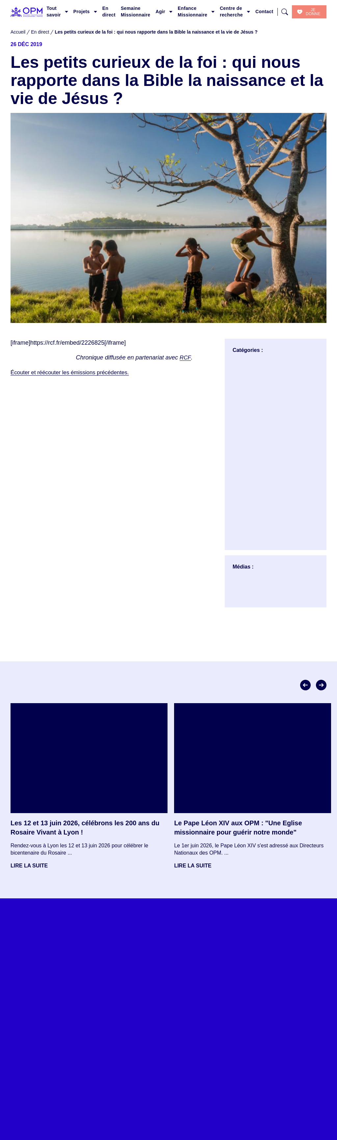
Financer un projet (192, 1136)
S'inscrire (41, 1043)
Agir (160, 11)
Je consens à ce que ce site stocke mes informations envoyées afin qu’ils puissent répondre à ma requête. (103, 1024)
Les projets (82, 1110)
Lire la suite (29, 865)
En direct (109, 11)
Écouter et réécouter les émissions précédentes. (74, 372)
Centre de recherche (231, 11)
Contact (264, 11)
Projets (81, 11)
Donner (179, 1123)
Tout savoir (53, 11)
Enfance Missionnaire (192, 11)
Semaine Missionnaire (135, 11)
